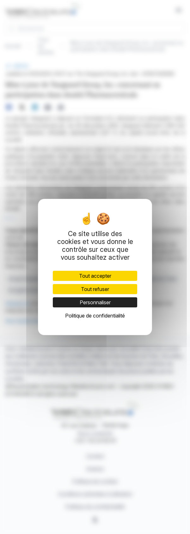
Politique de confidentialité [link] (95, 315)
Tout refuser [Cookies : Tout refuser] (95, 289)
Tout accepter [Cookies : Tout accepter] (95, 276)
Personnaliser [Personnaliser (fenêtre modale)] (95, 302)
